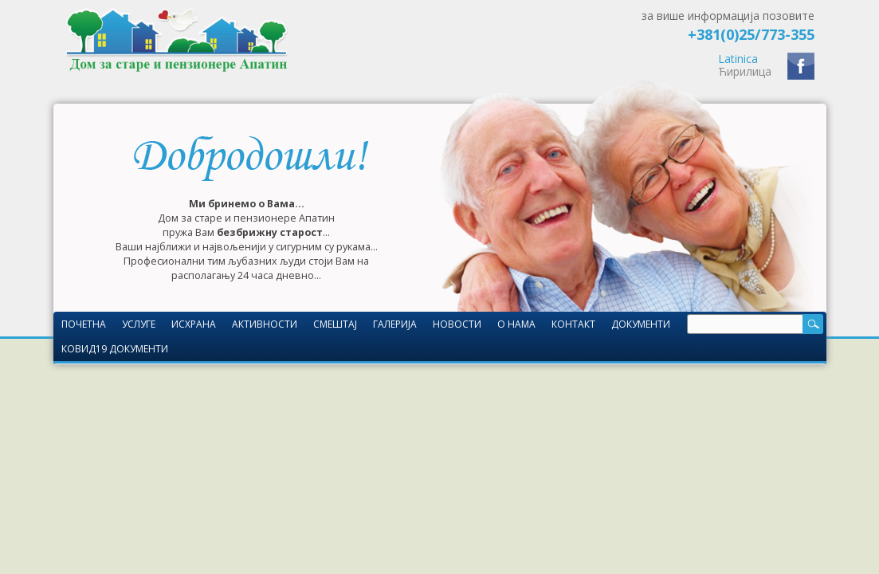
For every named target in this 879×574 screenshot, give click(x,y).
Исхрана (193, 324)
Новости (457, 324)
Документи (640, 324)
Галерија (395, 324)
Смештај (335, 324)
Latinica (738, 59)
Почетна (83, 324)
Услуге (138, 324)
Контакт (573, 324)
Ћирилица (744, 71)
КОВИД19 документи (114, 349)
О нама (516, 324)
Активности (264, 324)
